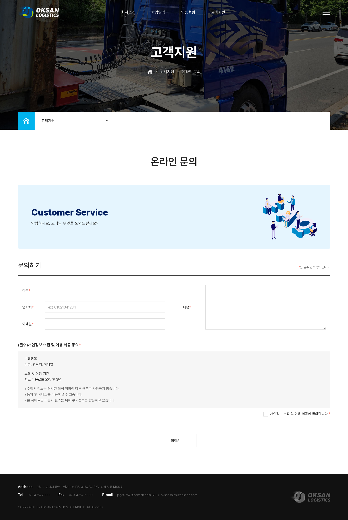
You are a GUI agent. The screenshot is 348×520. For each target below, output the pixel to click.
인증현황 (188, 12)
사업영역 (158, 12)
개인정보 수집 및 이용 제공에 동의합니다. (300, 414)
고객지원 (218, 12)
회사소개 (128, 12)
